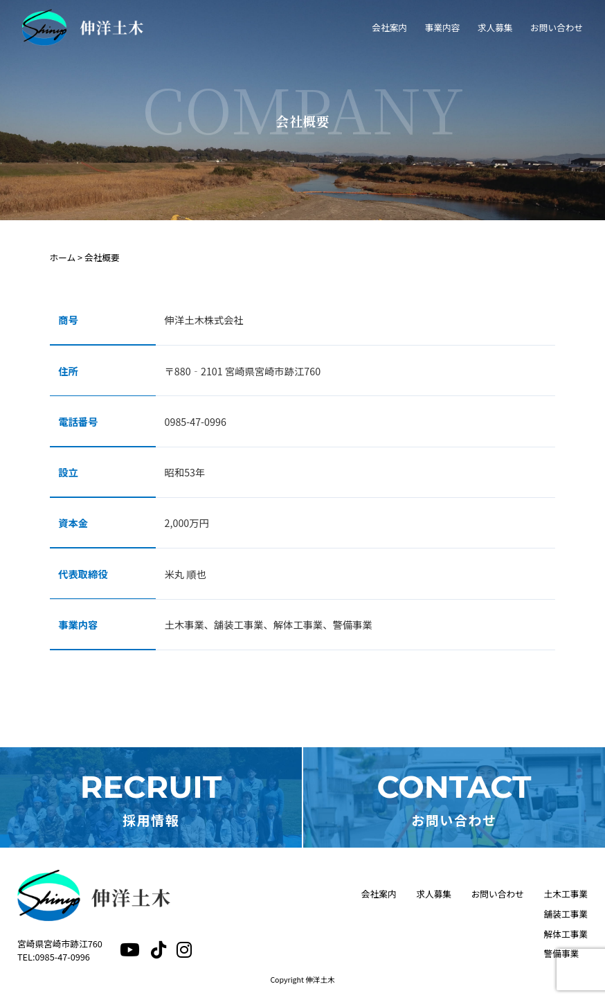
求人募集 (495, 27)
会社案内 (389, 27)
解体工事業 (565, 933)
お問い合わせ (556, 27)
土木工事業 (565, 893)
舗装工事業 (565, 913)
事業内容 (442, 27)
